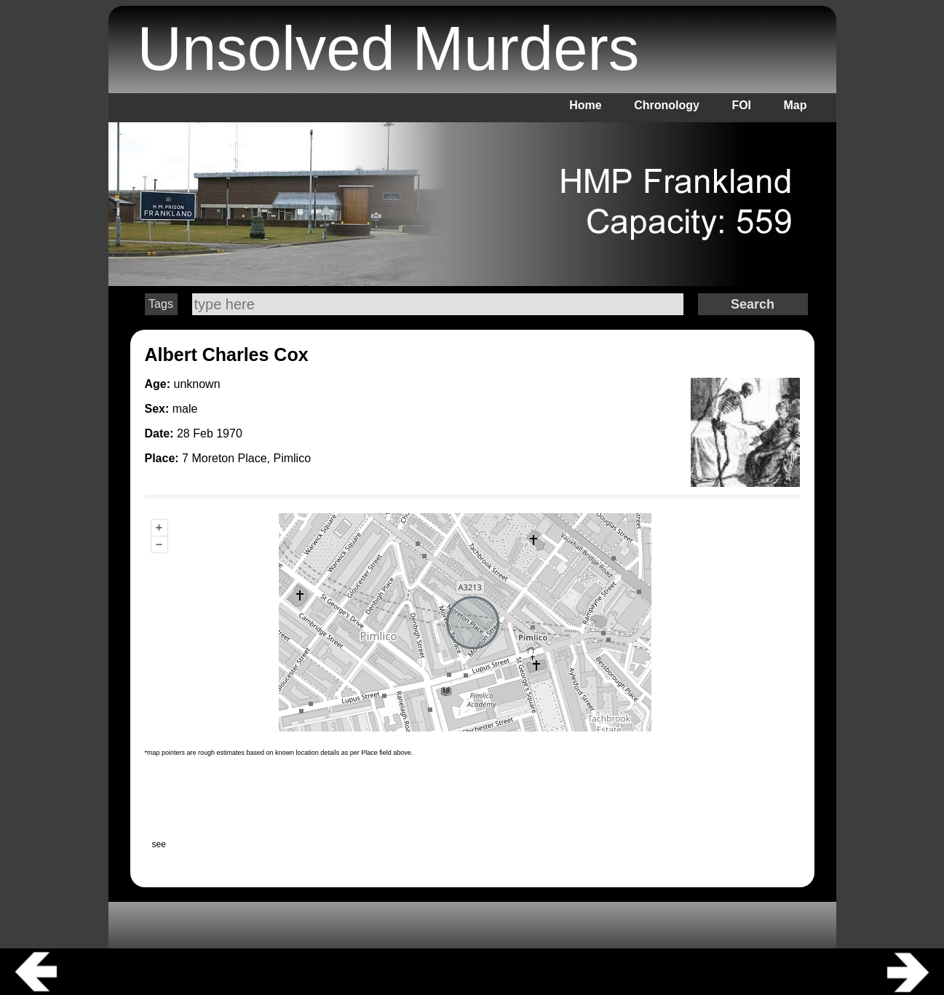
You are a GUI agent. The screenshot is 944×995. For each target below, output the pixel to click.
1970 (229, 433)
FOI (741, 105)
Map (795, 105)
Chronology (666, 105)
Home (585, 105)
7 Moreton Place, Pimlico (246, 458)
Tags (160, 304)
